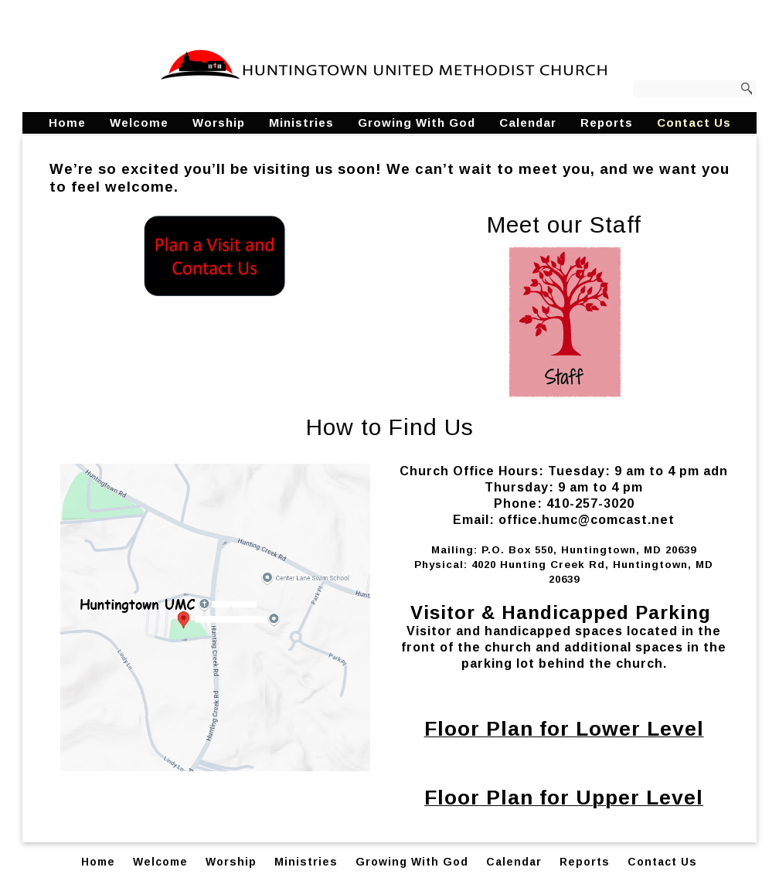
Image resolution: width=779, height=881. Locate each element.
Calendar (527, 122)
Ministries (301, 122)
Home (67, 122)
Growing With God (416, 122)
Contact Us (694, 122)
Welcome (139, 122)
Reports (606, 122)
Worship (218, 122)
